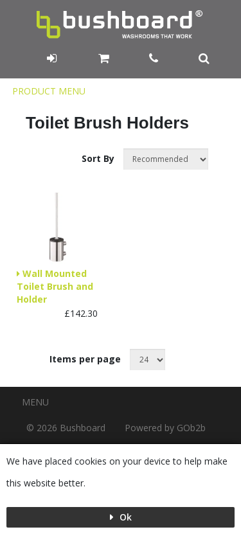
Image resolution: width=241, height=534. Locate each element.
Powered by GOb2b (165, 428)
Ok (124, 517)
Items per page (85, 359)
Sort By (99, 158)
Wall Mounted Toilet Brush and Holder (55, 286)
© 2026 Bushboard (65, 428)
